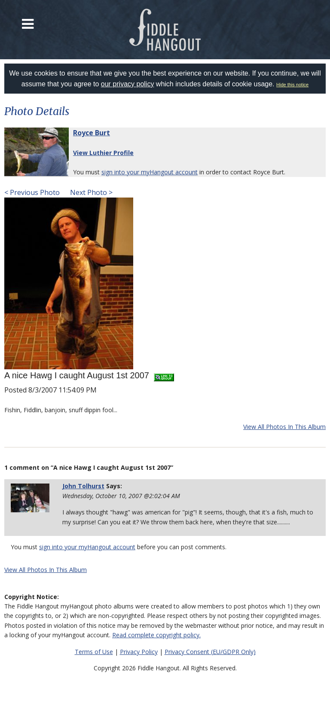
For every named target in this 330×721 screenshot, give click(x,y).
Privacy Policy (139, 652)
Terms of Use (94, 652)
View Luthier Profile (103, 153)
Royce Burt (91, 132)
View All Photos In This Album (284, 427)
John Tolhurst (83, 486)
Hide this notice (292, 84)
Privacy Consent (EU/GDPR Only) (210, 652)
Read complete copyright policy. (156, 635)
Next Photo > (90, 192)
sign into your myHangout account (149, 172)
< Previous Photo (32, 192)
